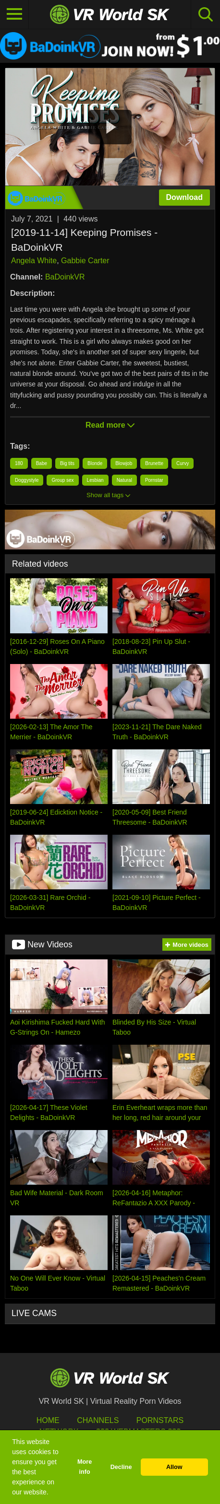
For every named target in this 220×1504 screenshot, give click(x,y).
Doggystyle (26, 480)
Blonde (94, 463)
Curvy (182, 463)
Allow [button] (174, 1467)
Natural (124, 480)
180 (19, 463)
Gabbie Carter (85, 260)
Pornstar (154, 480)
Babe (41, 463)
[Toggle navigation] (14, 14)
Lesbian (95, 480)
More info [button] (84, 1466)
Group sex (62, 480)
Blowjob (123, 463)
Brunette (154, 463)
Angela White (34, 260)
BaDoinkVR (65, 277)
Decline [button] (121, 1467)
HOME (48, 1420)
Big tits (67, 463)
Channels (98, 1420)
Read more (110, 425)
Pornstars (159, 1420)
